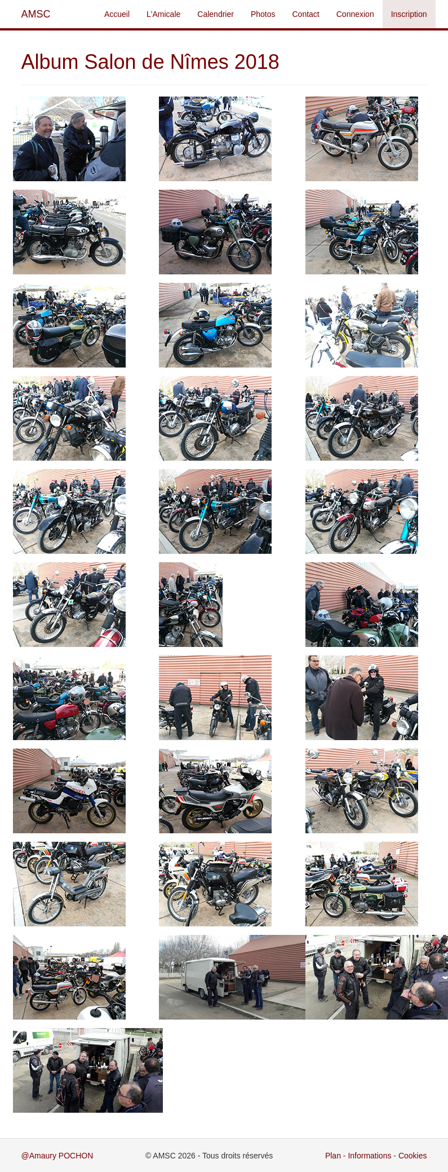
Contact (306, 14)
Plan (333, 1155)
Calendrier (215, 14)
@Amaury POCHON (57, 1155)
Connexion (355, 14)
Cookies (412, 1155)
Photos (263, 14)
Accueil (117, 14)
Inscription (409, 14)
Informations (369, 1155)
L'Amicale (163, 14)
